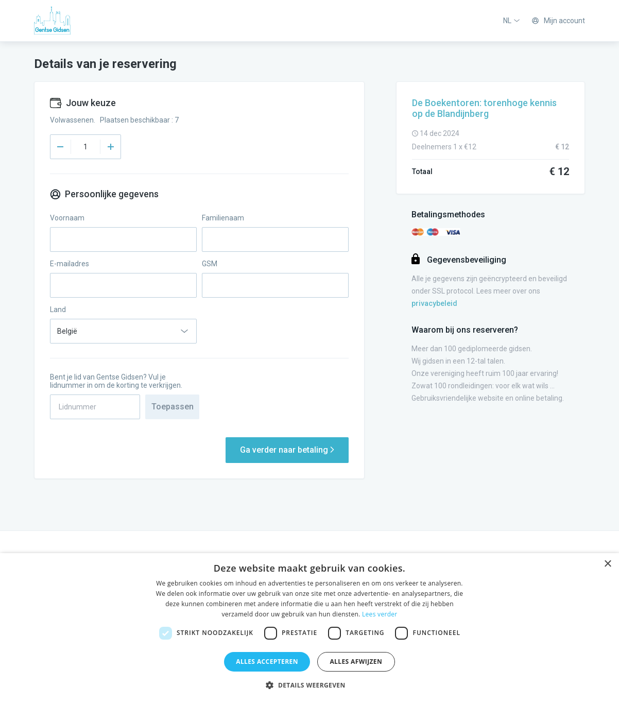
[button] (309, 685)
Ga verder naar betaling (287, 450)
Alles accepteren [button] (267, 661)
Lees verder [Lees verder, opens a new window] (380, 614)
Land (58, 309)
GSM (209, 264)
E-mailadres (69, 264)
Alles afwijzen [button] (356, 661)
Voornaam (67, 218)
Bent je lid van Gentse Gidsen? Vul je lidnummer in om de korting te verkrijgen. (116, 381)
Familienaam (223, 218)
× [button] (607, 564)
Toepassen (172, 406)
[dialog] (309, 628)
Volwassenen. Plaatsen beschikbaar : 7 (114, 120)
